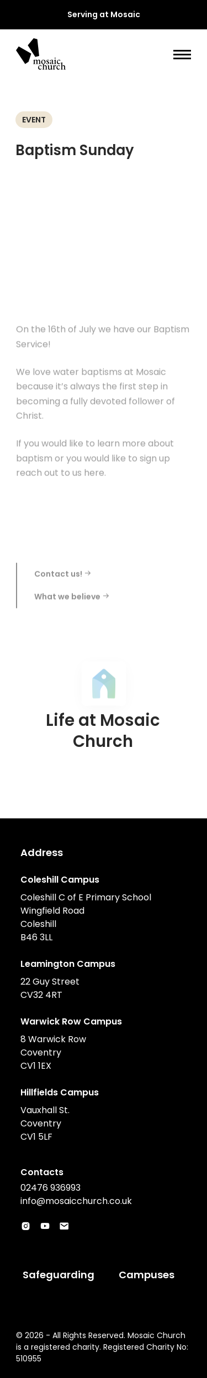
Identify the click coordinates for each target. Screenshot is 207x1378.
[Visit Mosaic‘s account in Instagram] (25, 1226)
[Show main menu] (182, 54)
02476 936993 (50, 1187)
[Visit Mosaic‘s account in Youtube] (45, 1226)
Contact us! (63, 581)
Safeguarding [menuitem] (58, 1275)
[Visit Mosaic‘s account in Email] (64, 1226)
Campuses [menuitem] (146, 1275)
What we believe (72, 603)
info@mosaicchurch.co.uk (76, 1201)
